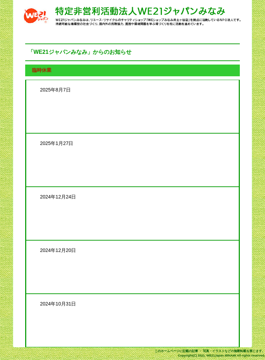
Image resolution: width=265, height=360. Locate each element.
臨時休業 (41, 70)
